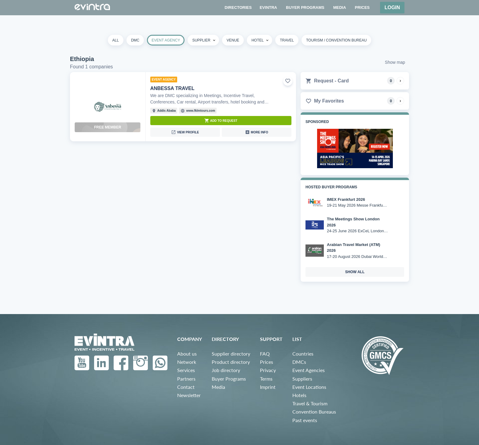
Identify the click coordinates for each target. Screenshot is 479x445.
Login (392, 7)
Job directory (226, 370)
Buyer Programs (229, 379)
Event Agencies (308, 370)
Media (218, 387)
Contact (186, 387)
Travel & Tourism (309, 403)
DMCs (299, 362)
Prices (266, 362)
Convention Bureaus (314, 411)
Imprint (268, 387)
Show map (395, 62)
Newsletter (189, 395)
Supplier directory (231, 353)
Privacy (268, 370)
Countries (302, 353)
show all (355, 272)
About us (187, 353)
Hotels (299, 395)
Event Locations (309, 387)
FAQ (265, 353)
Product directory (231, 362)
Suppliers (302, 379)
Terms (266, 379)
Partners (186, 379)
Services (186, 370)
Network (186, 362)
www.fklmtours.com (200, 110)
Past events (304, 420)
